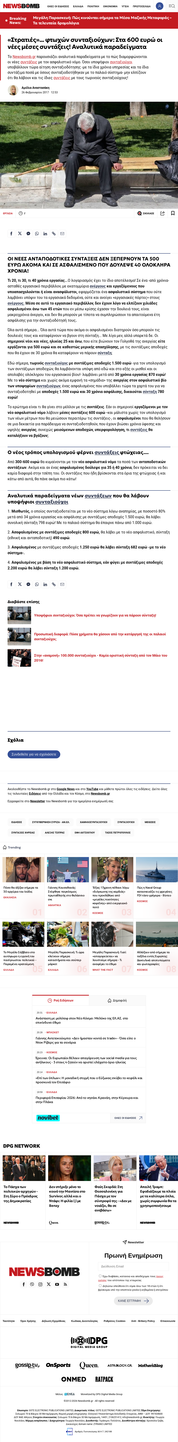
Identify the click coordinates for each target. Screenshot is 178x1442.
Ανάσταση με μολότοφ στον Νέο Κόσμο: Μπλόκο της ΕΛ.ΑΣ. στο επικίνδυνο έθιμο (82, 1020)
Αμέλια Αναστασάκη (35, 88)
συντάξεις (28, 62)
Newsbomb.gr (24, 57)
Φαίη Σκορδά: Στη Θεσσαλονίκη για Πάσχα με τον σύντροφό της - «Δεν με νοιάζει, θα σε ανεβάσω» (113, 1199)
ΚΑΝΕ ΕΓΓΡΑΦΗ (133, 1300)
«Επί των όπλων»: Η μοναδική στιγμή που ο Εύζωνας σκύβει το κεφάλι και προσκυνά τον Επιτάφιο (89, 1080)
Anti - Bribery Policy (143, 1321)
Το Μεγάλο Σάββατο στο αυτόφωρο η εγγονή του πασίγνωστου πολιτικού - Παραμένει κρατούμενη (19, 958)
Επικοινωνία (168, 1321)
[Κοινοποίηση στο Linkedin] (45, 233)
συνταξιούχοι (121, 62)
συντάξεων (98, 496)
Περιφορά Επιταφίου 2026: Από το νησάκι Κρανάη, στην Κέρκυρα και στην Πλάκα (87, 1100)
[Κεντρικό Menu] (172, 6)
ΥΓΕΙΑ (125, 6)
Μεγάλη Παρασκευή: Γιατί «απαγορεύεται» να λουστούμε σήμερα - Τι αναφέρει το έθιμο (109, 958)
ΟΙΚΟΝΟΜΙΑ (110, 6)
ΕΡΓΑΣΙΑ (8, 213)
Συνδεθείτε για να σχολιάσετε (34, 754)
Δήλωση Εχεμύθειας (53, 1321)
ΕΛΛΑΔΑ (78, 6)
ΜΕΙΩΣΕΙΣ (150, 822)
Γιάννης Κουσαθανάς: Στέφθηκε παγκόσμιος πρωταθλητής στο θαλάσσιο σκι (66, 893)
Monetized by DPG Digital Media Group (101, 1394)
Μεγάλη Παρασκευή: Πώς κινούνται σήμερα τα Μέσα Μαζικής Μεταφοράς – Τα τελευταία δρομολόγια (102, 20)
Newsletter (37, 801)
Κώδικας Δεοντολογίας (84, 1321)
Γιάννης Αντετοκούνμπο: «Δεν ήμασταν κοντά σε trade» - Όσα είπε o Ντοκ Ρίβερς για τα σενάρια (86, 1040)
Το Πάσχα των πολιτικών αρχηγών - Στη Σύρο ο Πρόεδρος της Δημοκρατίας (21, 1194)
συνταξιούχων (48, 386)
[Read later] (173, 213)
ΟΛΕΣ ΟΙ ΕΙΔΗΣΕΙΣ (58, 6)
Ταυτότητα (9, 1321)
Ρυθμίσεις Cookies (114, 1321)
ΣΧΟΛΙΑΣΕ (145, 213)
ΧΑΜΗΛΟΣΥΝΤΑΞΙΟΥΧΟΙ (93, 822)
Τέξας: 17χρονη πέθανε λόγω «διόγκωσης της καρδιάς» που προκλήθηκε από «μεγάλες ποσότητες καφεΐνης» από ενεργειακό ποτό (111, 897)
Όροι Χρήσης (28, 1321)
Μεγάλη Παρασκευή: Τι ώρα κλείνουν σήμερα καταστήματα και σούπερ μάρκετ (66, 958)
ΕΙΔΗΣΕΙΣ (16, 822)
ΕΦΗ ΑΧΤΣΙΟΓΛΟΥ (85, 832)
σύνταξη (150, 392)
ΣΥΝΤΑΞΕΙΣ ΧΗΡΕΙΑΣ (23, 832)
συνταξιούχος (56, 363)
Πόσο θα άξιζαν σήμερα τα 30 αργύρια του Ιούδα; (20, 889)
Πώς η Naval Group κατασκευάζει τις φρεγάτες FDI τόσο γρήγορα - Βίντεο (154, 891)
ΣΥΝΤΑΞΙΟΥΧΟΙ (126, 822)
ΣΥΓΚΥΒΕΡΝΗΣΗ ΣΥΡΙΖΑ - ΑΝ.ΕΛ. (51, 822)
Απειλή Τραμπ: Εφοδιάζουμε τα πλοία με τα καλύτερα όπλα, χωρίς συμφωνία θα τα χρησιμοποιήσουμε (158, 1196)
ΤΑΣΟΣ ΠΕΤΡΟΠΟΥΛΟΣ (117, 832)
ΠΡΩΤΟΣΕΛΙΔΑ (142, 6)
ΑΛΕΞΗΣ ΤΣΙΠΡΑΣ (54, 832)
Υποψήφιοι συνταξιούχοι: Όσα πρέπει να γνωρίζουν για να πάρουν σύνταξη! (95, 615)
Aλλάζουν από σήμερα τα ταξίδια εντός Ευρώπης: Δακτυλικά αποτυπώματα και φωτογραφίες (153, 958)
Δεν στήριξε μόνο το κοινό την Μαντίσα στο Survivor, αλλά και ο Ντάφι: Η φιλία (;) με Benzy (67, 1196)
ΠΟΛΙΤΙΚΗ (93, 6)
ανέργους (98, 286)
